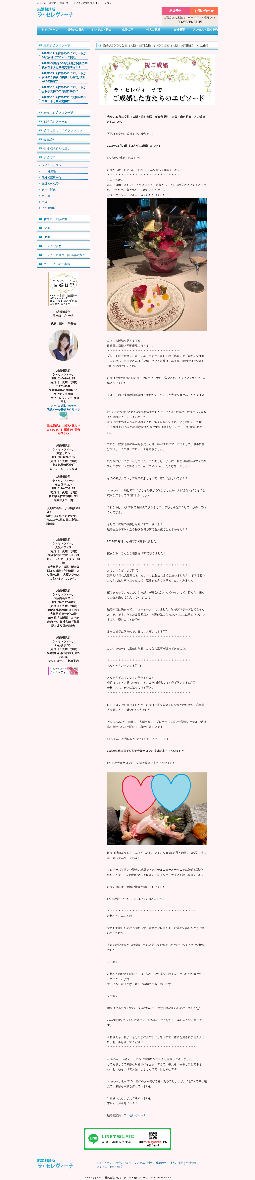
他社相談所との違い (56, 148)
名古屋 (46, 195)
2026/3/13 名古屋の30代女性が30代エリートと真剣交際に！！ (64, 99)
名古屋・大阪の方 (55, 219)
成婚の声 (127, 29)
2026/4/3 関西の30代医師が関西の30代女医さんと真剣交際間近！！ (65, 65)
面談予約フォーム (55, 121)
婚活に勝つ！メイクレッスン (62, 130)
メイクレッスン (51, 165)
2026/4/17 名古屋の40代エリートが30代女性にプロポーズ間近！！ (64, 55)
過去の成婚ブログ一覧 (58, 112)
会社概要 (179, 29)
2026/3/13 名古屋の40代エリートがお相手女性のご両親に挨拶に (64, 89)
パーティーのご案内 (56, 264)
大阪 (44, 201)
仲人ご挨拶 (153, 29)
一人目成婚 (49, 171)
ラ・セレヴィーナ (135, 1115)
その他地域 (49, 208)
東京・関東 (49, 189)
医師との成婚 (50, 183)
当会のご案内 (75, 29)
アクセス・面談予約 (205, 29)
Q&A (46, 228)
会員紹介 (49, 139)
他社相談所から (51, 177)
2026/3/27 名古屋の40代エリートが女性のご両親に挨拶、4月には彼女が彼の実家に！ (64, 77)
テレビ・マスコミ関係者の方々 (64, 255)
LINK (46, 237)
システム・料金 (101, 29)
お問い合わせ (204, 11)
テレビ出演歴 (52, 246)
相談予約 (175, 11)
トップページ (49, 29)
